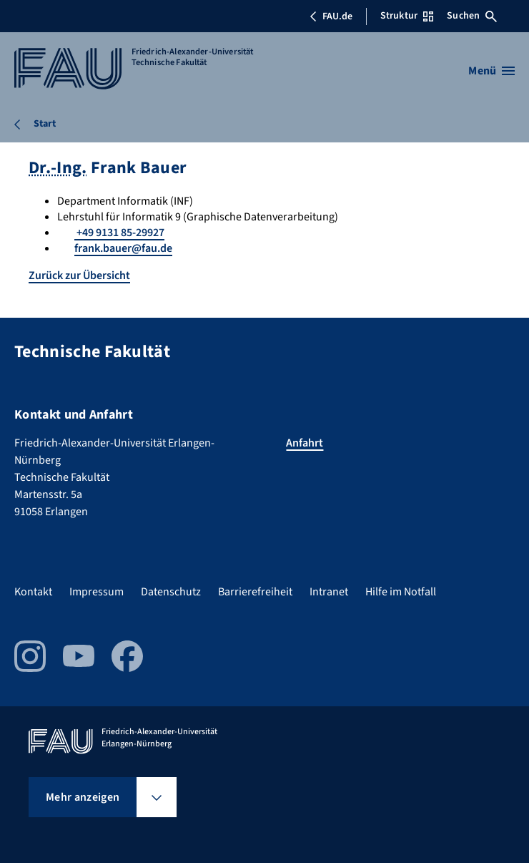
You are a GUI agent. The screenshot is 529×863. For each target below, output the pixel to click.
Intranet (329, 592)
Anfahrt (304, 443)
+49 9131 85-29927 (119, 232)
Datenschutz (171, 592)
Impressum (96, 592)
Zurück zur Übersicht (79, 275)
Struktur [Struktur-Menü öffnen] (406, 16)
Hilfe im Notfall (400, 592)
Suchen (472, 16)
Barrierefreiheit (255, 592)
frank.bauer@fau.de (123, 248)
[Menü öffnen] (491, 71)
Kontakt (33, 592)
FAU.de (331, 16)
